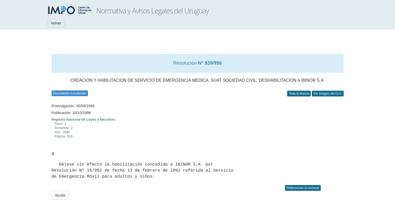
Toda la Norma (299, 93)
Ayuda (60, 195)
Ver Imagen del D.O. (327, 93)
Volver (56, 23)
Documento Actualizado (69, 93)
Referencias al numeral (303, 188)
